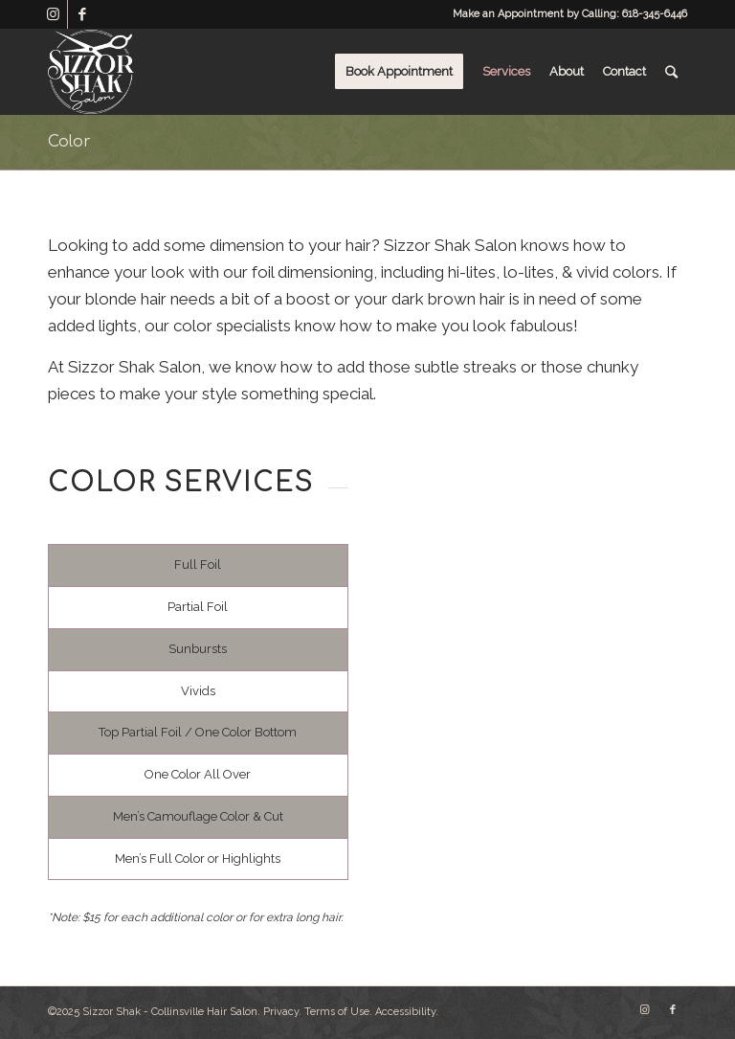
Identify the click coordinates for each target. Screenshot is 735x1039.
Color (69, 141)
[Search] (671, 72)
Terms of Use (336, 1011)
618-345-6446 (654, 14)
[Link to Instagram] (53, 14)
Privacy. (282, 1011)
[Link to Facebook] (82, 14)
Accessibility (405, 1011)
